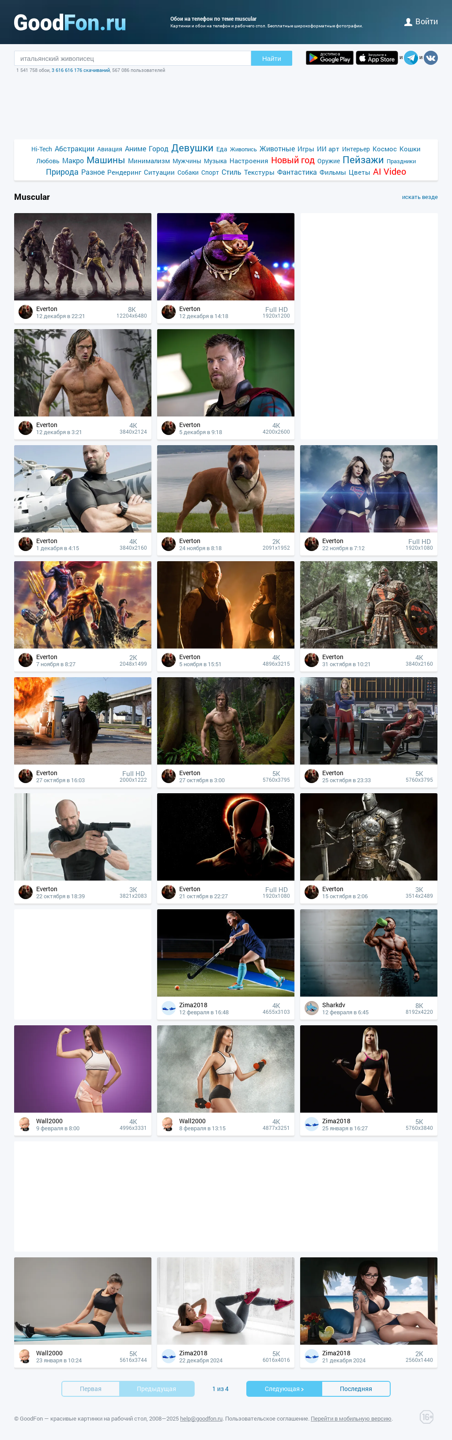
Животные (277, 148)
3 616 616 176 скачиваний (81, 70)
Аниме (135, 148)
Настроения (249, 160)
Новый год (293, 160)
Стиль (231, 171)
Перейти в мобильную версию (351, 1418)
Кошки (410, 148)
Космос (385, 148)
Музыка (215, 161)
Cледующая (285, 1388)
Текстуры (259, 172)
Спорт (210, 172)
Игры (306, 148)
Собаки (188, 172)
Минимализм (149, 160)
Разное (93, 171)
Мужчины (187, 161)
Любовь (48, 161)
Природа (62, 172)
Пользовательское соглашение (266, 1418)
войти (421, 21)
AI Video (389, 171)
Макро (73, 160)
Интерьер (356, 149)
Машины (106, 160)
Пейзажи (363, 159)
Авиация (109, 149)
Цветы (359, 172)
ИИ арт (328, 148)
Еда (221, 149)
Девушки (192, 147)
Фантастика (297, 171)
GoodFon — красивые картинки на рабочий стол (83, 1418)
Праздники (401, 161)
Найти (271, 58)
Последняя (356, 1388)
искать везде (420, 197)
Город (159, 148)
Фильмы (333, 172)
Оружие (328, 161)
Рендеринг (124, 172)
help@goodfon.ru (201, 1418)
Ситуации (159, 172)
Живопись (243, 149)
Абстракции (74, 148)
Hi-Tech (41, 149)
